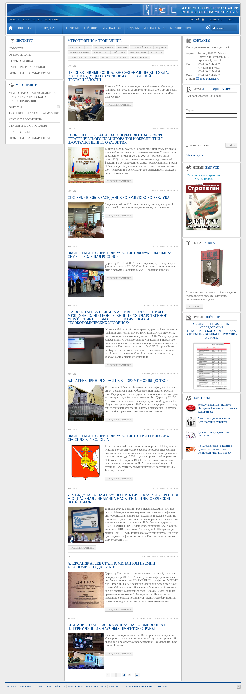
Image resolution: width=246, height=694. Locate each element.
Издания (161, 618)
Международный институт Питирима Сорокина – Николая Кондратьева (217, 408)
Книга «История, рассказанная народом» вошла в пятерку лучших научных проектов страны (117, 627)
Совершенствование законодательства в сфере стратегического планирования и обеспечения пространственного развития (115, 139)
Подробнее (194, 306)
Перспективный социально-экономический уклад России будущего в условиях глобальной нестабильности (119, 76)
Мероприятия (158, 66)
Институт (146, 305)
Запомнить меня (199, 145)
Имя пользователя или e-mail (204, 95)
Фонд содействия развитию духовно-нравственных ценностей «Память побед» (215, 449)
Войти (231, 19)
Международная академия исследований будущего (214, 420)
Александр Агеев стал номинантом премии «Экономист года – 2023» (111, 565)
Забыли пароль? (195, 155)
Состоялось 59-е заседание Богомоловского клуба (119, 197)
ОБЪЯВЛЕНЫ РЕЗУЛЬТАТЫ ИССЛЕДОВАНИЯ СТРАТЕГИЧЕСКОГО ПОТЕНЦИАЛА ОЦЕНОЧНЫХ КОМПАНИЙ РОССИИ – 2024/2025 (211, 330)
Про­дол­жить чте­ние (119, 105)
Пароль (190, 110)
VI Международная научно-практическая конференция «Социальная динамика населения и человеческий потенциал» (123, 498)
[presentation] (212, 130)
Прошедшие (172, 66)
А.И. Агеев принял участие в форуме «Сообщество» (118, 380)
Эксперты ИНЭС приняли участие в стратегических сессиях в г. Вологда (118, 438)
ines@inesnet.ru (209, 78)
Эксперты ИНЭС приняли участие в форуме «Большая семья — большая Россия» (120, 255)
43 (137, 675)
